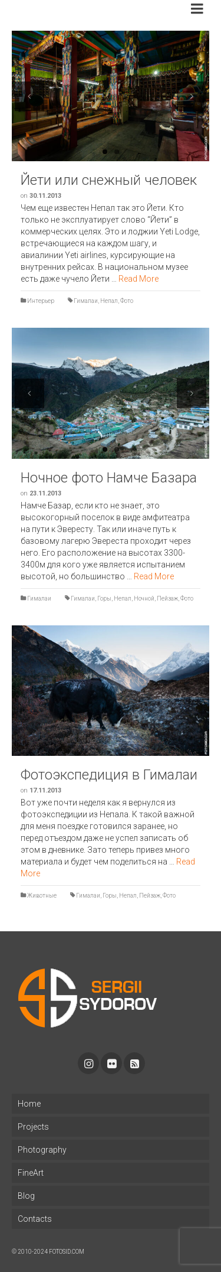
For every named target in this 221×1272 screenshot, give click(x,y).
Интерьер (40, 301)
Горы (104, 598)
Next (191, 96)
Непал (109, 301)
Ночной (144, 598)
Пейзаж (167, 598)
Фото (126, 301)
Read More (138, 278)
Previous (29, 96)
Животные (42, 895)
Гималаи (86, 301)
